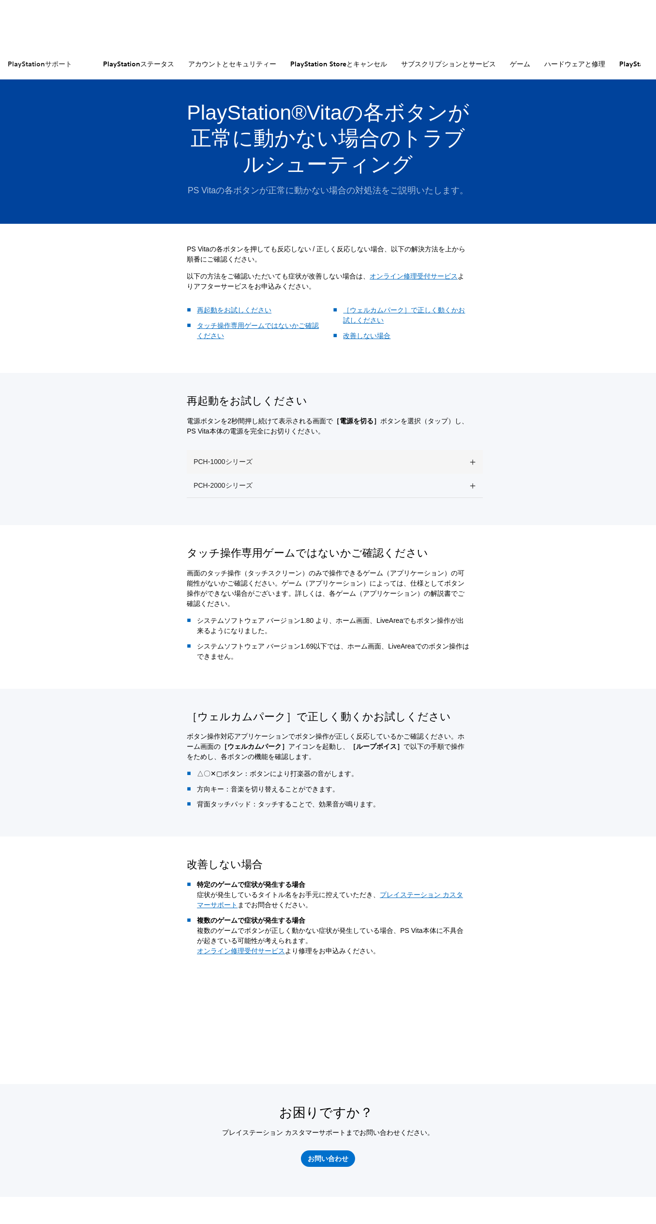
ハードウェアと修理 (574, 64)
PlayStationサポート (40, 64)
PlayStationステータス (138, 64)
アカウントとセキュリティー (232, 64)
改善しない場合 (366, 336)
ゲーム (520, 64)
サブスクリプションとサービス (448, 64)
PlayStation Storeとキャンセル (338, 64)
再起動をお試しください (234, 310)
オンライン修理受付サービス (414, 276)
